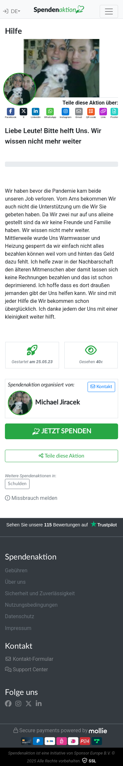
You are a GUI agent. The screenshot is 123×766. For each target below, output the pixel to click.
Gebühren (16, 570)
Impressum (18, 628)
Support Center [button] (26, 669)
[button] (10, 113)
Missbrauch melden (31, 498)
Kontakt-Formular (29, 659)
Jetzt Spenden (61, 432)
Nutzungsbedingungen (31, 605)
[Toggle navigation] (109, 11)
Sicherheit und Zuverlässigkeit (40, 593)
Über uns (15, 582)
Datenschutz (19, 616)
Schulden (17, 483)
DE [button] (14, 11)
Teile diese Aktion (61, 456)
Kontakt (101, 386)
